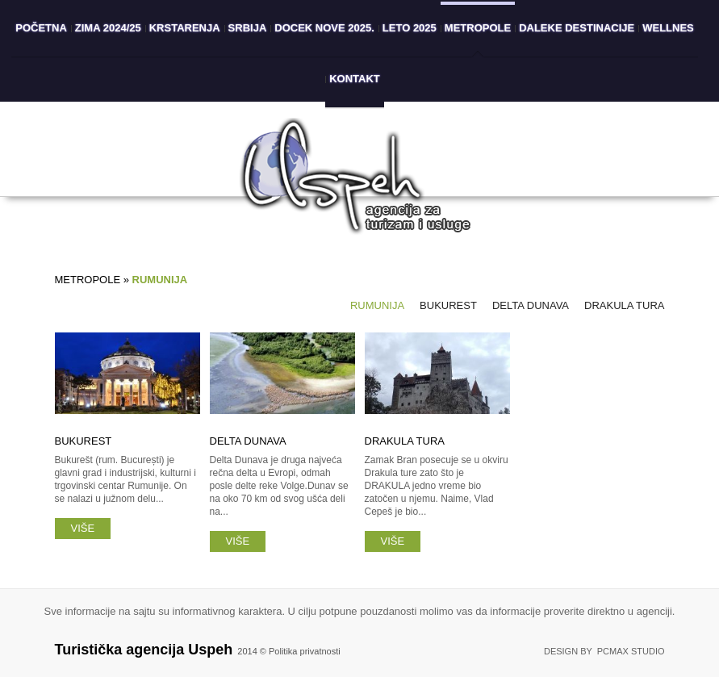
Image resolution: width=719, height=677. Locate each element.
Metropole (478, 28)
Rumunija (377, 305)
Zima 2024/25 (108, 28)
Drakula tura (624, 305)
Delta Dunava (530, 305)
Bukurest (448, 305)
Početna (41, 28)
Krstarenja (184, 28)
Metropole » (93, 280)
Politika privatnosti (305, 651)
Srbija (247, 28)
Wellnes (668, 28)
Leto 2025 (409, 28)
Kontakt (354, 79)
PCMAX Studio (631, 651)
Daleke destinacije (576, 28)
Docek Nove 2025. (324, 28)
